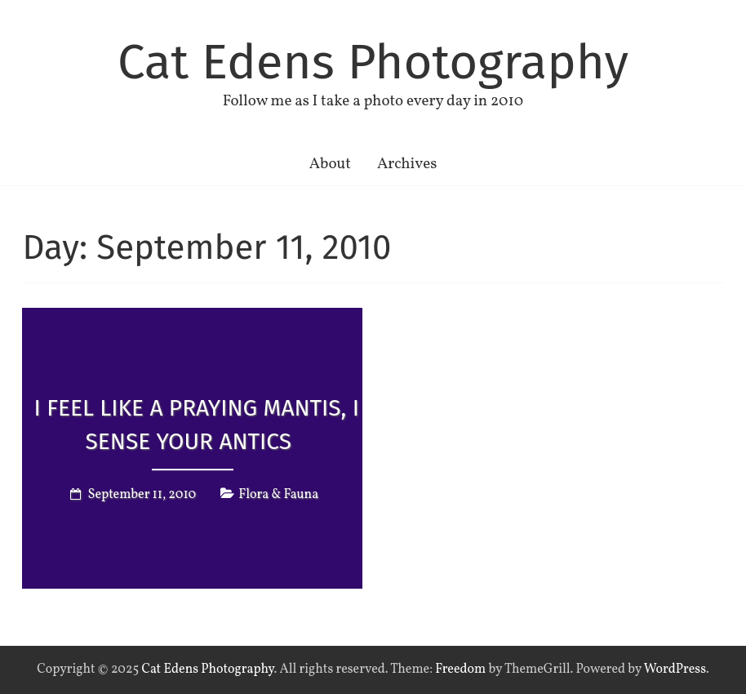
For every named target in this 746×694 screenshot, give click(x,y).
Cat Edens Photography (373, 62)
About (330, 164)
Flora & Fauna (278, 496)
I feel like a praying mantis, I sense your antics (196, 424)
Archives (407, 164)
